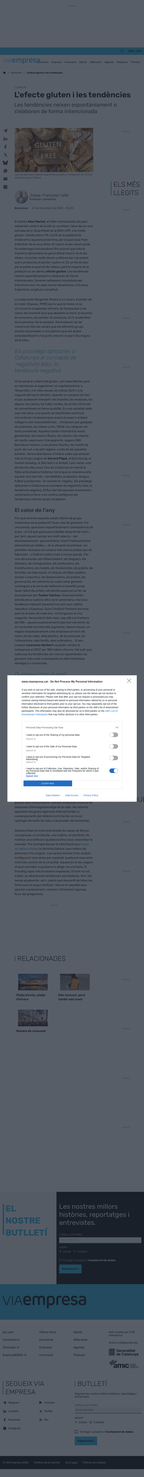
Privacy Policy (91, 795)
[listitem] (72, 727)
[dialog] (72, 738)
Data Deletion (53, 795)
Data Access (71, 795)
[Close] (130, 682)
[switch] (113, 735)
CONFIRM (48, 783)
